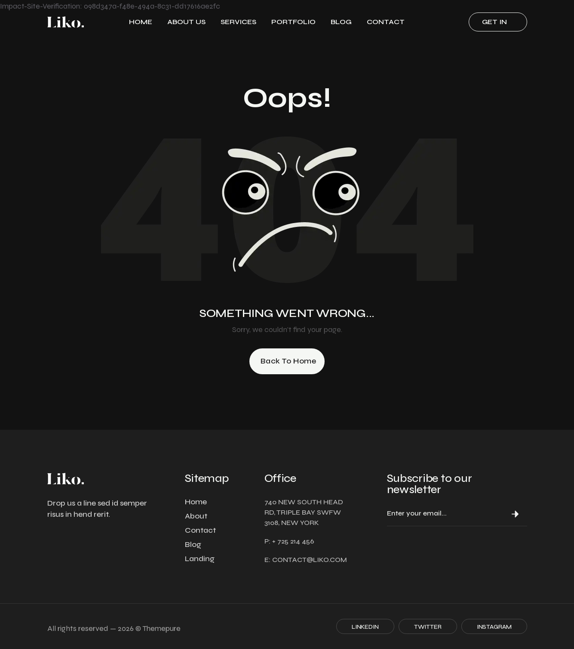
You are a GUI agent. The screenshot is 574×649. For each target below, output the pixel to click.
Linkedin (365, 626)
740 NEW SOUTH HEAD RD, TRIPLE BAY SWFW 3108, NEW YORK (303, 512)
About (196, 516)
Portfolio (293, 22)
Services (238, 22)
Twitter (428, 626)
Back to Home (288, 361)
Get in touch (495, 24)
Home (140, 22)
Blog (341, 22)
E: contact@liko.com (305, 560)
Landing (200, 558)
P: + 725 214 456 (289, 541)
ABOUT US (186, 22)
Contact (386, 22)
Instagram (494, 626)
